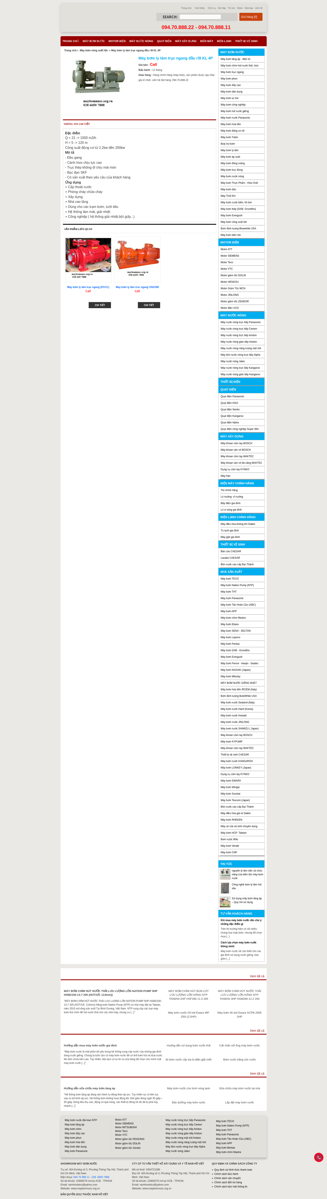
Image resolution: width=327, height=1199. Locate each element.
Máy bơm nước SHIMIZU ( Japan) (240, 728)
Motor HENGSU (230, 281)
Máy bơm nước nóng (232, 176)
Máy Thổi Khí (228, 195)
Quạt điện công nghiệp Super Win (240, 429)
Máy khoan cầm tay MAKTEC (237, 456)
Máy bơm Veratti (230, 845)
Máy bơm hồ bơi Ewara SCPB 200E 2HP (240, 1014)
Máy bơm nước (94, 41)
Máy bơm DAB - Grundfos (235, 650)
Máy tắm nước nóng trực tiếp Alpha (240, 354)
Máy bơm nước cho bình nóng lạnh (188, 1088)
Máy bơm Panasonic (232, 598)
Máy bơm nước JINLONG (235, 722)
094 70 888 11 (81, 1177)
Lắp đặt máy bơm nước (239, 1102)
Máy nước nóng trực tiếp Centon (239, 328)
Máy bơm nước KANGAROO (237, 761)
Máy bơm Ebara (230, 624)
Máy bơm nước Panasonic (235, 117)
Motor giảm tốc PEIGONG (129, 1139)
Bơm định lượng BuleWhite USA (239, 696)
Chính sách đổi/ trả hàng (228, 1182)
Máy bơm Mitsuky (230, 676)
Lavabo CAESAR (230, 557)
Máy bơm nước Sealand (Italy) (237, 702)
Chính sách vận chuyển (227, 1178)
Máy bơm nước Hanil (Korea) (237, 709)
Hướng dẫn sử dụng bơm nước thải (189, 1045)
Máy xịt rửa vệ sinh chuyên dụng (239, 826)
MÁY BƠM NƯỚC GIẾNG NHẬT (239, 682)
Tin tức (231, 8)
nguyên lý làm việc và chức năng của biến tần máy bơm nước (247, 874)
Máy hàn (225, 475)
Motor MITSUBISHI (126, 1127)
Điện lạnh (224, 41)
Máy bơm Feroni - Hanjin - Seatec (239, 663)
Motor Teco (227, 262)
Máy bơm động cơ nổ (232, 130)
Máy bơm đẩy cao (231, 85)
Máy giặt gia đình (230, 537)
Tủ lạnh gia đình (230, 530)
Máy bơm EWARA (231, 780)
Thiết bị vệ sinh (246, 41)
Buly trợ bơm (228, 143)
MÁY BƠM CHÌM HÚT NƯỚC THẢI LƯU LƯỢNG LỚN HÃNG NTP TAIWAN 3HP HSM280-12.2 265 (239, 994)
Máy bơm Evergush (232, 656)
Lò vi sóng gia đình (231, 509)
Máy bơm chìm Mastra (233, 617)
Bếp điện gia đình (230, 503)
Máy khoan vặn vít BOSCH (236, 449)
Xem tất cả (257, 976)
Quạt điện (164, 41)
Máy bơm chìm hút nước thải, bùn (239, 65)
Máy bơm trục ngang (232, 72)
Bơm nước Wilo (229, 839)
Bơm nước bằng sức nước (239, 1059)
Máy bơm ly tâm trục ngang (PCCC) (88, 287)
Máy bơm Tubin (229, 137)
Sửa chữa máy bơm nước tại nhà (239, 1088)
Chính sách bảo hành (226, 1174)
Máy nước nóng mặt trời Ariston (183, 1137)
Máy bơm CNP (229, 852)
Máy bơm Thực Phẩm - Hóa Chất (239, 182)
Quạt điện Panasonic (232, 396)
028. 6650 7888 (100, 1177)
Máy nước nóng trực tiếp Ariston (239, 335)
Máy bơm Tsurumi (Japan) (235, 800)
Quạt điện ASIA (229, 402)
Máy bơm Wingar (230, 787)
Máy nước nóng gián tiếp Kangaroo (240, 374)
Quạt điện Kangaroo (232, 416)
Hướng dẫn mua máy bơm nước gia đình (90, 1045)
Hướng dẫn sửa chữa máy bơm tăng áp (89, 1088)
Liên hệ (258, 8)
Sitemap (249, 8)
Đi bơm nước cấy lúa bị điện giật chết (188, 1059)
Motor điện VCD (230, 307)
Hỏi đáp (222, 8)
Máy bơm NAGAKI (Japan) (236, 669)
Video (240, 8)
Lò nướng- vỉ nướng (232, 496)
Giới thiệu (200, 8)
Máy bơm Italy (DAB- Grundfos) (238, 208)
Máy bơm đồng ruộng (233, 163)
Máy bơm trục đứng (232, 169)
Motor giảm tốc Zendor (128, 1147)
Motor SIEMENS (230, 255)
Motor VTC (227, 268)
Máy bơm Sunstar (230, 793)
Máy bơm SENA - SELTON (236, 630)
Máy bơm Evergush (232, 215)
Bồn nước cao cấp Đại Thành (237, 564)
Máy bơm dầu (228, 189)
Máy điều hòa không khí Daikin (238, 524)
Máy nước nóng (141, 41)
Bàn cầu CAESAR (231, 551)
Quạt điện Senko (230, 409)
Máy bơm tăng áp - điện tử (235, 59)
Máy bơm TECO (230, 578)
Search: (170, 17)
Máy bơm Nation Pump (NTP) (237, 585)
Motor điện (116, 41)
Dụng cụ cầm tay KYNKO (235, 469)
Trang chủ (186, 8)
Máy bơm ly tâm (230, 150)
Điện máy (206, 41)
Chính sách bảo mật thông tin (230, 1186)
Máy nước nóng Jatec (233, 361)
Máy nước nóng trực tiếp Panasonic (241, 322)
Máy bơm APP (229, 611)
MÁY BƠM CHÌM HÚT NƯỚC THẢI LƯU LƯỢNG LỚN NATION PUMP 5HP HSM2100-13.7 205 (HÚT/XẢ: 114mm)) (110, 992)
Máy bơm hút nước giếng (235, 111)
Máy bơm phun (229, 78)
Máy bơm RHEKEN (231, 819)
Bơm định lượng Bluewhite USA (238, 228)
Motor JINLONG (230, 294)
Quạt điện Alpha (230, 422)
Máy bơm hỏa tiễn (231, 124)
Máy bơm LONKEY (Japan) (236, 767)
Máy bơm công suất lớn (94, 50)
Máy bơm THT (229, 591)
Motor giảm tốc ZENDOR (235, 301)
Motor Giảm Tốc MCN (233, 288)
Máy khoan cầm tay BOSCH (236, 443)
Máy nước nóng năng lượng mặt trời (241, 348)
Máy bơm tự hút (229, 98)
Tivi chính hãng (229, 490)
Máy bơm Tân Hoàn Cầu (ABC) (238, 604)
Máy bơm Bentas (225, 1147)
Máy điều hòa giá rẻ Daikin (236, 813)
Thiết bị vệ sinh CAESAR (235, 754)
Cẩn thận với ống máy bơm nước (239, 1045)
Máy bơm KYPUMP (232, 741)
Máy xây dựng (185, 41)
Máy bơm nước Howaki (234, 715)
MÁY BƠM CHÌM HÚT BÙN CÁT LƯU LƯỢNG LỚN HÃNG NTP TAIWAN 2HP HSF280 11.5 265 (189, 994)
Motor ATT (226, 249)
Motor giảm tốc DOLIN (233, 275)
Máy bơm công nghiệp (233, 104)
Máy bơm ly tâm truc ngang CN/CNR (137, 287)
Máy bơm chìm (73, 1129)
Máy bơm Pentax (230, 643)
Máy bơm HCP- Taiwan (234, 832)
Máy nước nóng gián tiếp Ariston (239, 341)
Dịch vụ (212, 8)
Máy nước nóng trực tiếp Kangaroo (240, 367)
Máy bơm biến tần (231, 235)
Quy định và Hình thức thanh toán (233, 1169)
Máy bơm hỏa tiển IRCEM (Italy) (239, 689)
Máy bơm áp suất (230, 156)
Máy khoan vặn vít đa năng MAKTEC (241, 462)
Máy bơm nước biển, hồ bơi (236, 202)
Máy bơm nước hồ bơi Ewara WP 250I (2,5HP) (188, 1014)
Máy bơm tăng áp (74, 1124)
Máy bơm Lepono (230, 637)
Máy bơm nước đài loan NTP (81, 1120)
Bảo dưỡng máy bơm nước (188, 1102)
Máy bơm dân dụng (231, 91)
